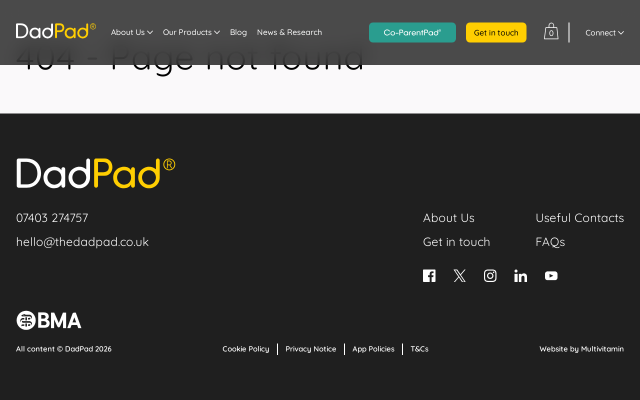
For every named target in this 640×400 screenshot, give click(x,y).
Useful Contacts (580, 217)
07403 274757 (52, 217)
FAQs (550, 241)
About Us (128, 32)
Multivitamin (602, 349)
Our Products (187, 32)
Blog (238, 32)
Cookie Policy (246, 349)
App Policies (373, 349)
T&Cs (419, 349)
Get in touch (496, 33)
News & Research (289, 32)
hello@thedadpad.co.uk (82, 241)
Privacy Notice (311, 349)
